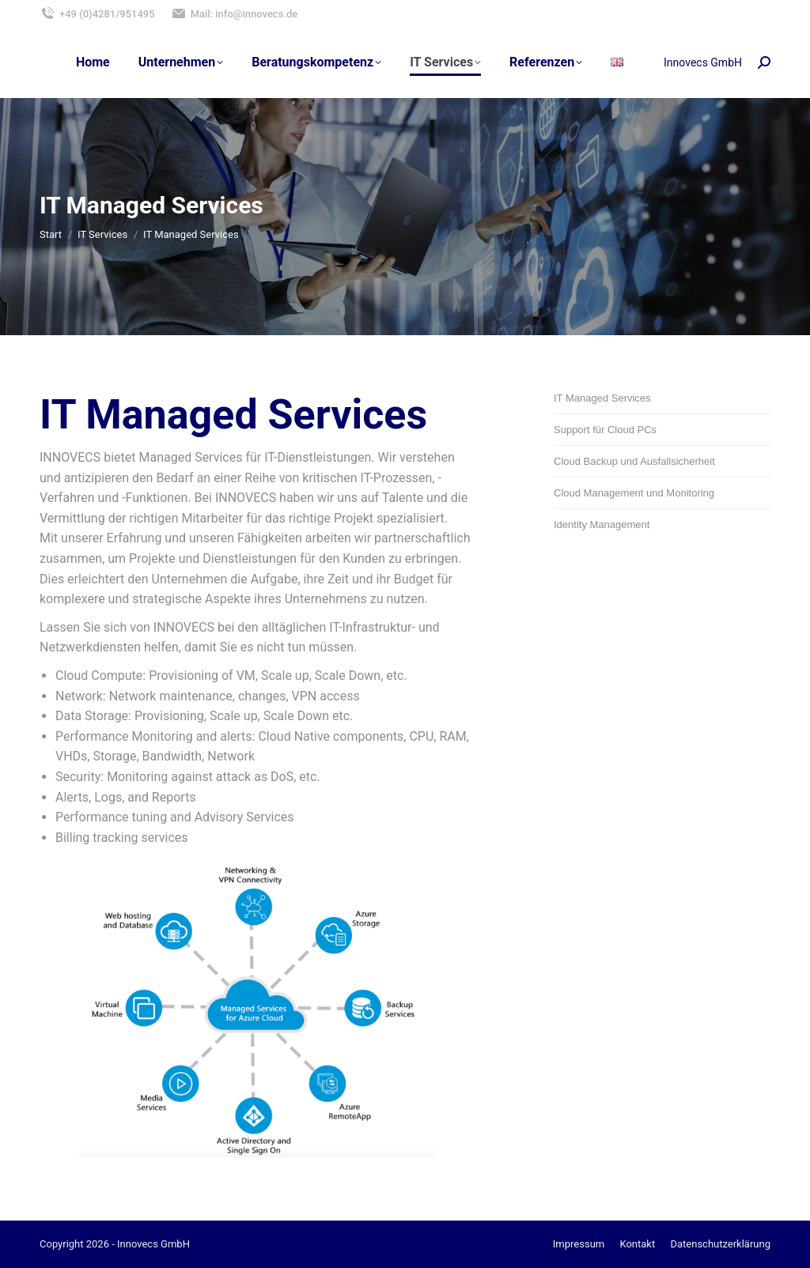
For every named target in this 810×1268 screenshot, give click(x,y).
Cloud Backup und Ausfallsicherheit (634, 461)
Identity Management (601, 524)
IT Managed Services (602, 398)
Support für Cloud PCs (605, 430)
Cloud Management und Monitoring (634, 493)
